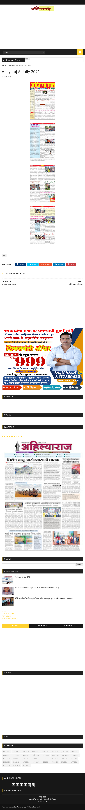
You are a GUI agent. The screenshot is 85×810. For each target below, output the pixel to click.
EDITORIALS (6, 616)
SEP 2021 (26, 766)
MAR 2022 (55, 755)
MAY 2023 (45, 752)
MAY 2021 (6, 766)
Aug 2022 (45, 759)
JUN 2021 (64, 762)
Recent (15, 626)
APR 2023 (16, 755)
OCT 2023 (6, 759)
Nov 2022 (16, 766)
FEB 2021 (46, 762)
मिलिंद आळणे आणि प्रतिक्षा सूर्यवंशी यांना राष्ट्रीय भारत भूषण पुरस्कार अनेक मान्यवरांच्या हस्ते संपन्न (44, 598)
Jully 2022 (36, 755)
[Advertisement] (42, 30)
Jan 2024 (74, 759)
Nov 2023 (75, 755)
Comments (69, 626)
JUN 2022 (65, 752)
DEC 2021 (6, 752)
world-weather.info (42, 402)
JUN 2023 (6, 755)
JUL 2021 (55, 762)
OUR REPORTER (8, 614)
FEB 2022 (35, 752)
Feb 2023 (55, 752)
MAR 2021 (74, 762)
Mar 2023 (26, 752)
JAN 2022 (16, 752)
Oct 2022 (16, 762)
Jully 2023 (74, 752)
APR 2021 (36, 762)
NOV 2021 (26, 755)
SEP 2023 (16, 759)
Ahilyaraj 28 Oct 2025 (23, 577)
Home (4, 65)
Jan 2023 (25, 759)
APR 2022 (65, 755)
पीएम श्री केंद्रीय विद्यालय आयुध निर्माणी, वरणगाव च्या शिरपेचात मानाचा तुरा (37, 588)
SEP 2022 (64, 759)
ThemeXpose (21, 807)
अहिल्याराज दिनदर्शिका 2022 (11, 619)
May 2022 (35, 759)
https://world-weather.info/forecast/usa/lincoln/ (42, 404)
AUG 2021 (26, 762)
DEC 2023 (6, 762)
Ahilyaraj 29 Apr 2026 (12, 436)
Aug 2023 (46, 755)
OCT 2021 (54, 759)
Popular (42, 626)
